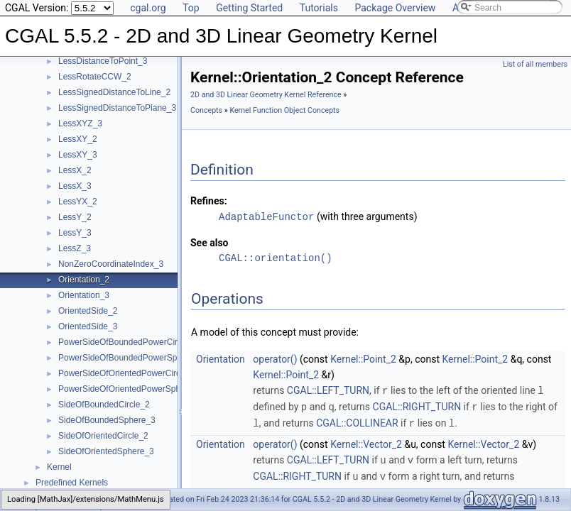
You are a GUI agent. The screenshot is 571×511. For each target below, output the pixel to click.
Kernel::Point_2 (363, 358)
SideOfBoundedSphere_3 (107, 420)
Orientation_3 (83, 295)
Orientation (220, 358)
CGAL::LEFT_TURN (328, 389)
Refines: (208, 201)
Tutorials (319, 7)
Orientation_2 (83, 280)
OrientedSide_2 (87, 311)
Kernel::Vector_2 (366, 441)
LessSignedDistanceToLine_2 (114, 92)
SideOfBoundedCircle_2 (104, 405)
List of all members (535, 64)
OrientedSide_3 (87, 326)
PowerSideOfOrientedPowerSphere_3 (130, 389)
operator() (275, 358)
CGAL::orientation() (275, 257)
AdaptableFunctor (266, 216)
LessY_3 (75, 233)
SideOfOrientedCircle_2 (103, 436)
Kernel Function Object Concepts (284, 110)
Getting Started (249, 7)
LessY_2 (75, 217)
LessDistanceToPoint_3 (102, 61)
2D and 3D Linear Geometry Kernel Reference (266, 94)
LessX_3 (75, 186)
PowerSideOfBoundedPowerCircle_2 (128, 342)
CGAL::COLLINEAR (357, 421)
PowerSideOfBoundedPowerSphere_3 (131, 358)
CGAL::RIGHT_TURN (417, 405)
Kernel (59, 467)
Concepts (206, 110)
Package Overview (394, 7)
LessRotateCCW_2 (94, 77)
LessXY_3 (77, 155)
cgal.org (147, 7)
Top (191, 7)
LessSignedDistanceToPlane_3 (117, 108)
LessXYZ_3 (80, 123)
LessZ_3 (74, 248)
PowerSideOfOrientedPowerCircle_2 (127, 373)
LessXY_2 (77, 139)
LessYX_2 (77, 202)
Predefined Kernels (72, 483)
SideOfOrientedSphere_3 (106, 451)
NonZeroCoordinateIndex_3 (110, 264)
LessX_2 (75, 170)
